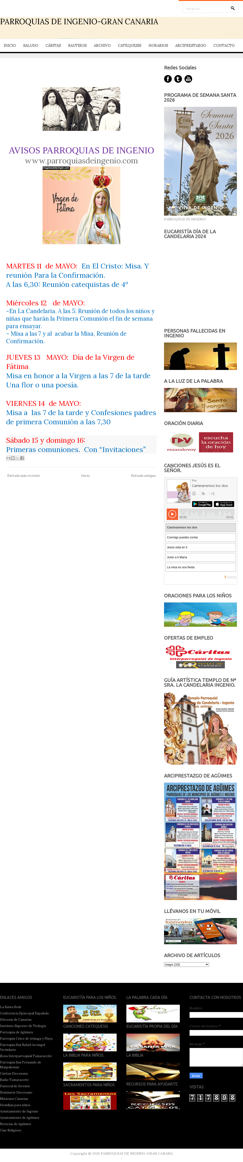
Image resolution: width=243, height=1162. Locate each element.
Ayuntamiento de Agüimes (19, 1118)
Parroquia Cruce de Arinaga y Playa (26, 1039)
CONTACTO (223, 45)
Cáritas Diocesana (14, 1073)
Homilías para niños (15, 1105)
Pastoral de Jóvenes (15, 1086)
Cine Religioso (10, 1130)
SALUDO (30, 45)
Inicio (85, 476)
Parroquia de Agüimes (16, 1032)
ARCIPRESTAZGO (190, 45)
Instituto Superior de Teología (23, 1026)
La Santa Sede (10, 1007)
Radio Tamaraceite (14, 1080)
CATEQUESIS (129, 45)
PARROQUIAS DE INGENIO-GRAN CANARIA (79, 21)
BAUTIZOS (77, 45)
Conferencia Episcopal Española (24, 1013)
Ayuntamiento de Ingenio (19, 1111)
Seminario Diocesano (16, 1092)
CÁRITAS (53, 45)
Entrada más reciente (23, 476)
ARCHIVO (102, 45)
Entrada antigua (143, 476)
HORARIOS (158, 45)
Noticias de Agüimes (15, 1124)
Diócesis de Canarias (16, 1020)
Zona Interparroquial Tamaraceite (26, 1056)
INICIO (10, 45)
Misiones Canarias (14, 1099)
